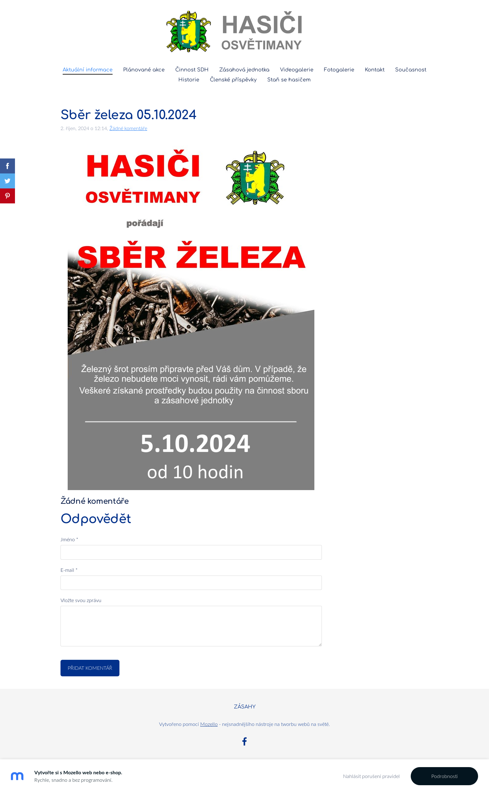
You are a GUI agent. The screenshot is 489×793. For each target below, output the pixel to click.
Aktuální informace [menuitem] (88, 70)
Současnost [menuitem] (410, 70)
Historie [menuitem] (188, 80)
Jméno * (69, 539)
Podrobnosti (444, 776)
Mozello (209, 724)
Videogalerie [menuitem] (296, 70)
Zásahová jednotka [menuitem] (244, 70)
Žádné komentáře (128, 128)
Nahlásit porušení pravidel (371, 776)
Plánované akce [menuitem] (144, 70)
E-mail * (69, 570)
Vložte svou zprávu (81, 600)
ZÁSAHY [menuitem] (244, 707)
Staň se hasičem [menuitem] (289, 80)
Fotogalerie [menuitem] (339, 70)
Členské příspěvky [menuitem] (233, 80)
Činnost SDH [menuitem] (192, 70)
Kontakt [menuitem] (375, 70)
